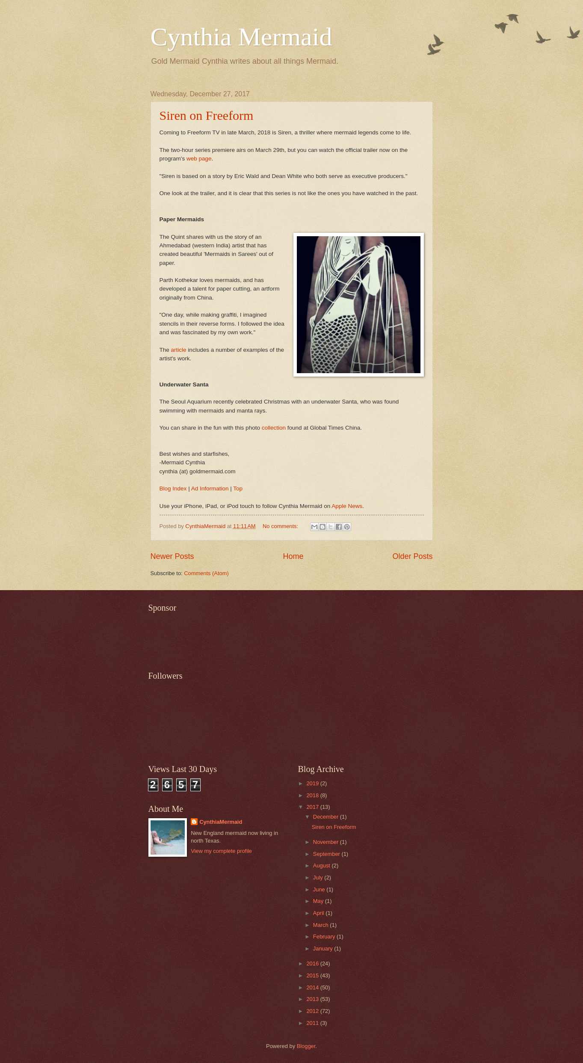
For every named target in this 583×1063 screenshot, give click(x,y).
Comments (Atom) (206, 573)
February (325, 936)
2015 (313, 975)
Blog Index (173, 488)
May (319, 901)
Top (238, 488)
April (319, 913)
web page (199, 158)
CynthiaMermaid (220, 822)
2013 (313, 999)
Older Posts (412, 556)
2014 (313, 987)
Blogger (306, 1046)
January (323, 948)
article (178, 350)
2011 (313, 1023)
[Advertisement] (304, 636)
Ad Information (210, 488)
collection (274, 428)
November (326, 842)
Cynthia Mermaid (241, 37)
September (327, 854)
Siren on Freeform (207, 115)
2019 (313, 783)
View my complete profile (221, 851)
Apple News (346, 506)
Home (293, 556)
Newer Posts (172, 556)
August (322, 865)
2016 (313, 963)
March (321, 925)
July (318, 877)
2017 (313, 807)
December (326, 817)
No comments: (281, 526)
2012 (313, 1011)
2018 (313, 795)
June (320, 889)
